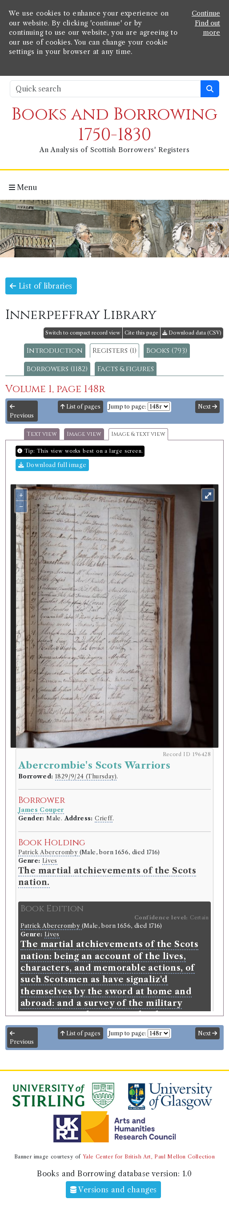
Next (207, 406)
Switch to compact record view (83, 333)
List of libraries (41, 285)
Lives (49, 860)
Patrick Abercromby (49, 852)
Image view (84, 434)
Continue (206, 13)
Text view (42, 434)
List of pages (80, 406)
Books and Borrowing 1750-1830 (114, 124)
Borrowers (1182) (57, 369)
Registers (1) (114, 351)
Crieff (103, 818)
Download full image (52, 465)
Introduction (55, 351)
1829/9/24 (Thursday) (86, 776)
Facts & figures (125, 369)
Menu (23, 187)
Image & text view (138, 434)
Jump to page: (127, 406)
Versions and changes (113, 1189)
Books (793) (166, 351)
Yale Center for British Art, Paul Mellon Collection (149, 1157)
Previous (22, 411)
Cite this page (141, 333)
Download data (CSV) (191, 333)
